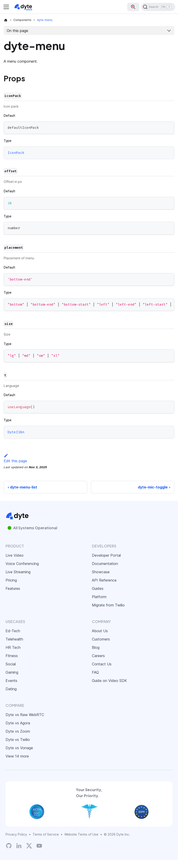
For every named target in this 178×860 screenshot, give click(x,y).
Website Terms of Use (81, 834)
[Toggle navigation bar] (6, 6)
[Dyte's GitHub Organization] (9, 845)
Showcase (101, 572)
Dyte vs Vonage (19, 748)
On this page (17, 30)
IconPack (16, 152)
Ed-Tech (13, 631)
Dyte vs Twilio (18, 739)
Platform (99, 596)
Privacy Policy (16, 834)
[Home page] (6, 20)
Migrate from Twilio (108, 605)
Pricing (11, 580)
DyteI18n (16, 432)
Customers (101, 639)
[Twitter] (29, 845)
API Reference (104, 580)
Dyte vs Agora (18, 723)
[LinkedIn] (19, 845)
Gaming (12, 672)
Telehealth (14, 639)
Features (13, 588)
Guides (97, 588)
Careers (98, 655)
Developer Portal (106, 555)
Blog (96, 647)
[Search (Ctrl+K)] (158, 7)
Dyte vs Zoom (18, 731)
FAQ (95, 672)
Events (11, 680)
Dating (11, 689)
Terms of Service (46, 834)
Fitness (12, 655)
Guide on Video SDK (109, 680)
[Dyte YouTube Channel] (39, 845)
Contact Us (102, 664)
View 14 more (17, 756)
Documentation (105, 563)
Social (11, 664)
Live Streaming (18, 572)
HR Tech (13, 647)
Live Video (15, 555)
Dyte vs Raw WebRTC (25, 714)
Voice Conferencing (22, 563)
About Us (100, 631)
